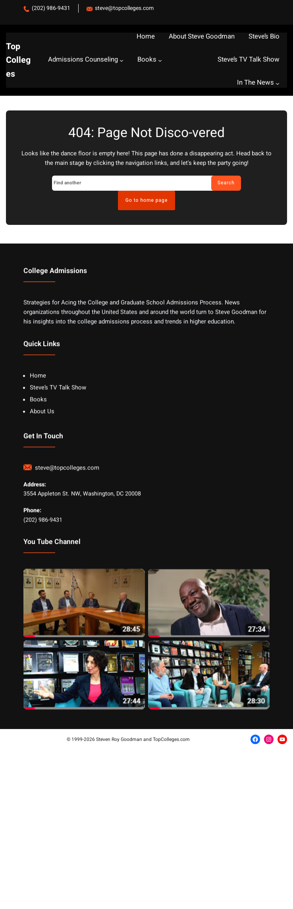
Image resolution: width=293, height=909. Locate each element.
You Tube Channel (52, 564)
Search (226, 182)
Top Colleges (18, 60)
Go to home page (146, 200)
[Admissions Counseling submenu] (121, 60)
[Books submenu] (160, 60)
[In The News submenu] (278, 83)
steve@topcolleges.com (124, 8)
